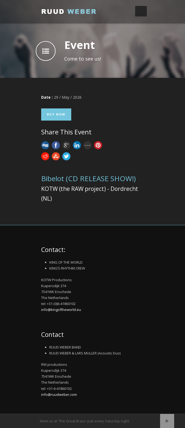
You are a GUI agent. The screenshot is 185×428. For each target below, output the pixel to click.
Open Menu (141, 11)
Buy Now (56, 114)
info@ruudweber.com (59, 394)
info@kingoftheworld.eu (61, 309)
